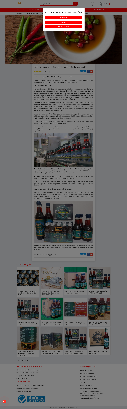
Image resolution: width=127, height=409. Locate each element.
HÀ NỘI (63, 22)
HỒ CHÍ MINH (63, 17)
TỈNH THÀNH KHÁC (63, 27)
